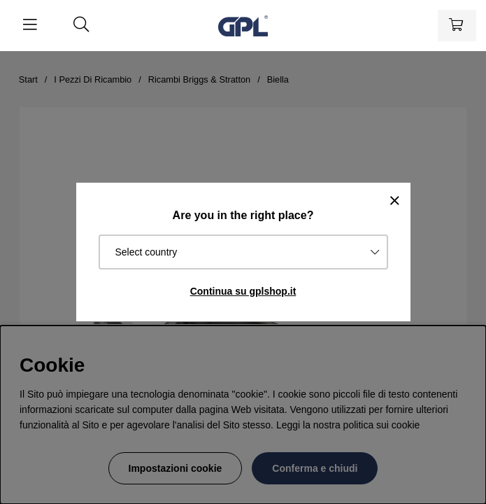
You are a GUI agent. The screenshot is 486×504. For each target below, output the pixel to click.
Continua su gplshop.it (243, 291)
